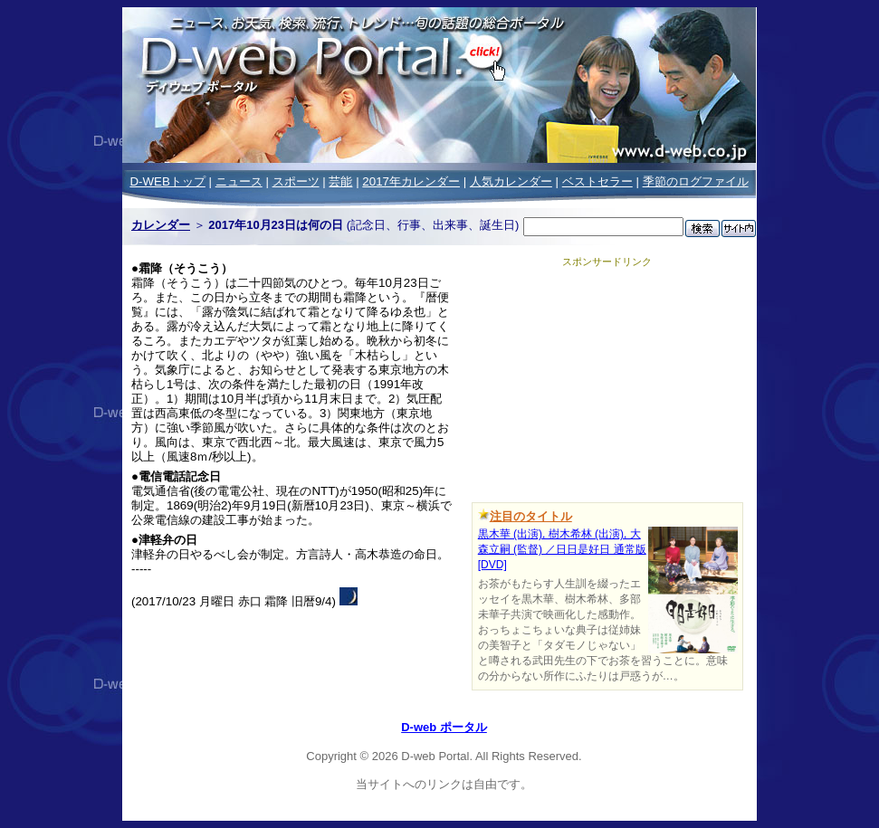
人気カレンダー (511, 181)
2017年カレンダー (411, 181)
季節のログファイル (696, 181)
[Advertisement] (607, 382)
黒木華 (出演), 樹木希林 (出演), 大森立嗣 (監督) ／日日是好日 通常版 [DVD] (562, 549)
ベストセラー (597, 181)
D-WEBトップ (167, 181)
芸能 (340, 181)
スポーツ (296, 181)
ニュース (239, 181)
